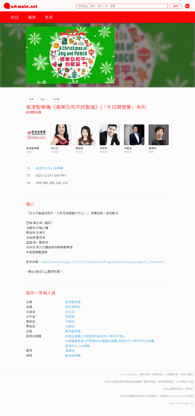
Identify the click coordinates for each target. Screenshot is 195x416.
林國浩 (128, 148)
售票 (49, 17)
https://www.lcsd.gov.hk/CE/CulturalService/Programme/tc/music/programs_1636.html (102, 261)
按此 (190, 389)
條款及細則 (187, 374)
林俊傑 (103, 148)
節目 (15, 17)
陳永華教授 (73, 306)
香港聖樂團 (33, 112)
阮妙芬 (54, 148)
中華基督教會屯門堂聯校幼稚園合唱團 (91, 340)
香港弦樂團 (73, 355)
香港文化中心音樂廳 (49, 168)
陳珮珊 (79, 148)
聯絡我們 (158, 374)
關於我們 (145, 374)
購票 (32, 17)
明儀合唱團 (73, 336)
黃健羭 (152, 148)
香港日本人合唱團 (77, 345)
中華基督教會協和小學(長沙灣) (103, 336)
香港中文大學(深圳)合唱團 (136, 340)
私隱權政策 (171, 374)
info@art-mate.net (177, 396)
